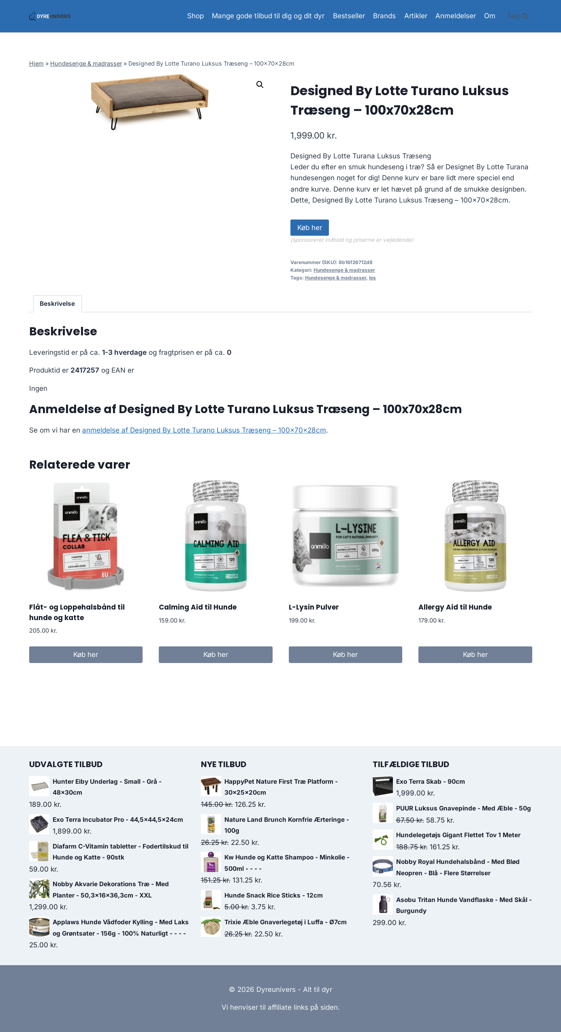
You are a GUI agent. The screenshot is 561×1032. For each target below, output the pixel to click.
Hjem (36, 63)
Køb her (309, 228)
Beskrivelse (57, 303)
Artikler (415, 16)
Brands (384, 16)
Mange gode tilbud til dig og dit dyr (268, 16)
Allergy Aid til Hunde (455, 607)
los (372, 278)
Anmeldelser (455, 16)
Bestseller (349, 16)
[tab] (57, 303)
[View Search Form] (518, 16)
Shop (195, 16)
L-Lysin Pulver (314, 607)
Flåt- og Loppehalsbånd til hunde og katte (77, 612)
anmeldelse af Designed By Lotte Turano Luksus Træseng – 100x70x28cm (204, 430)
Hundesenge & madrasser (86, 63)
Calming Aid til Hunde (198, 607)
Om (489, 16)
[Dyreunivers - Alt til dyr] (49, 16)
